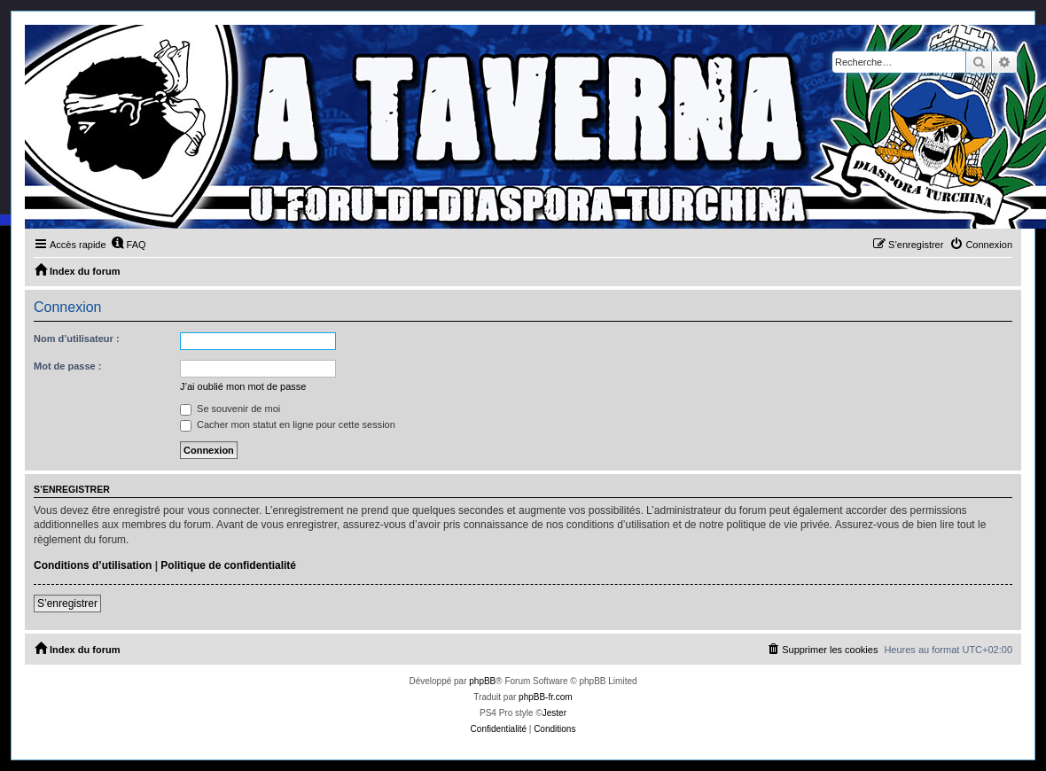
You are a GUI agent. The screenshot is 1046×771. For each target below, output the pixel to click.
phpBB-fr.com (546, 697)
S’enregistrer (67, 603)
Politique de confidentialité (228, 565)
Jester (554, 713)
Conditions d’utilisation (93, 565)
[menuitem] (128, 244)
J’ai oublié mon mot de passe (243, 386)
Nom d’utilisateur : (77, 338)
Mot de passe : (67, 366)
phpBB (482, 681)
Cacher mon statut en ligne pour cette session (287, 424)
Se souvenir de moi (230, 408)
